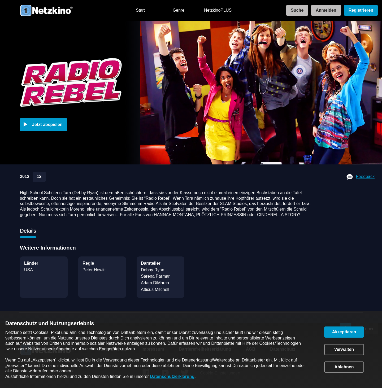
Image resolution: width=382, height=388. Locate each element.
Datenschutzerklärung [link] (172, 376)
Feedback (365, 176)
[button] (44, 124)
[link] (295, 10)
